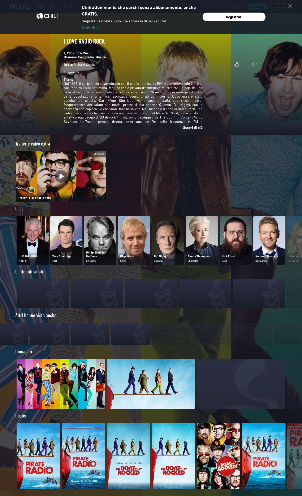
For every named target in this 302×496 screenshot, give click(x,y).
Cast (19, 209)
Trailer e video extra (32, 144)
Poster (21, 423)
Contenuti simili (29, 272)
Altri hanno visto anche (35, 315)
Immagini (23, 359)
